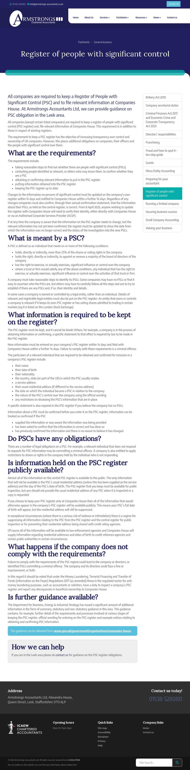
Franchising (153, 142)
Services (105, 17)
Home (76, 17)
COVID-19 (173, 4)
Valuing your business (159, 228)
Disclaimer (103, 736)
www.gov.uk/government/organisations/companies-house (92, 631)
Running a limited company (162, 203)
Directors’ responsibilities (161, 134)
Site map (102, 728)
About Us (89, 17)
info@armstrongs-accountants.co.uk (46, 4)
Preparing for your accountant (157, 181)
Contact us (172, 17)
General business (103, 42)
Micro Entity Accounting (160, 171)
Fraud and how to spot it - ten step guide (162, 153)
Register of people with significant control (160, 194)
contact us (62, 655)
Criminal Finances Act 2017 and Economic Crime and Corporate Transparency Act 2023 (162, 120)
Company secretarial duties (162, 105)
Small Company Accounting (162, 220)
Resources (141, 17)
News (157, 17)
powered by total (68, 760)
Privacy (101, 740)
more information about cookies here (61, 765)
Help (100, 745)
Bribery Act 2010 (156, 97)
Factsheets (122, 17)
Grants (150, 163)
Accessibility (104, 732)
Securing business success (161, 212)
